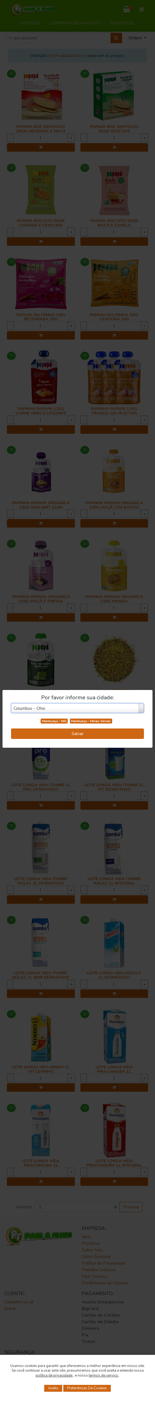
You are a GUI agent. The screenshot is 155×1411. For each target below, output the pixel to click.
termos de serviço (104, 1375)
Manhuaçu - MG (54, 721)
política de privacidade (54, 1375)
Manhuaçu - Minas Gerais (91, 721)
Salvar (77, 734)
